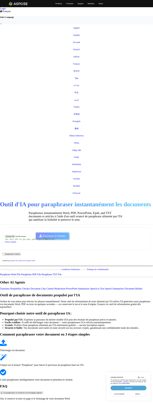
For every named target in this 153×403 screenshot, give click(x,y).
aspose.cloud (31, 260)
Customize (119, 394)
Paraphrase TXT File (52, 274)
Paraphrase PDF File (31, 274)
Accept (128, 388)
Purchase (69, 4)
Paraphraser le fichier (11, 254)
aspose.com (14, 260)
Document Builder (133, 288)
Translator (5, 288)
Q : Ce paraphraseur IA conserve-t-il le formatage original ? (21, 393)
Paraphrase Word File (10, 274)
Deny (137, 394)
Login (3, 8)
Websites (90, 4)
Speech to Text (97, 288)
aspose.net (22, 260)
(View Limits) (10, 242)
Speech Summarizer (114, 288)
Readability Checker (20, 288)
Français (5, 11)
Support (80, 4)
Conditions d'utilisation (70, 269)
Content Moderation (56, 288)
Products (58, 4)
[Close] (1, 23)
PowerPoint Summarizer (78, 288)
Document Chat (38, 288)
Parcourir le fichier (52, 236)
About (101, 4)
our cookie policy (124, 383)
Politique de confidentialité (98, 269)
